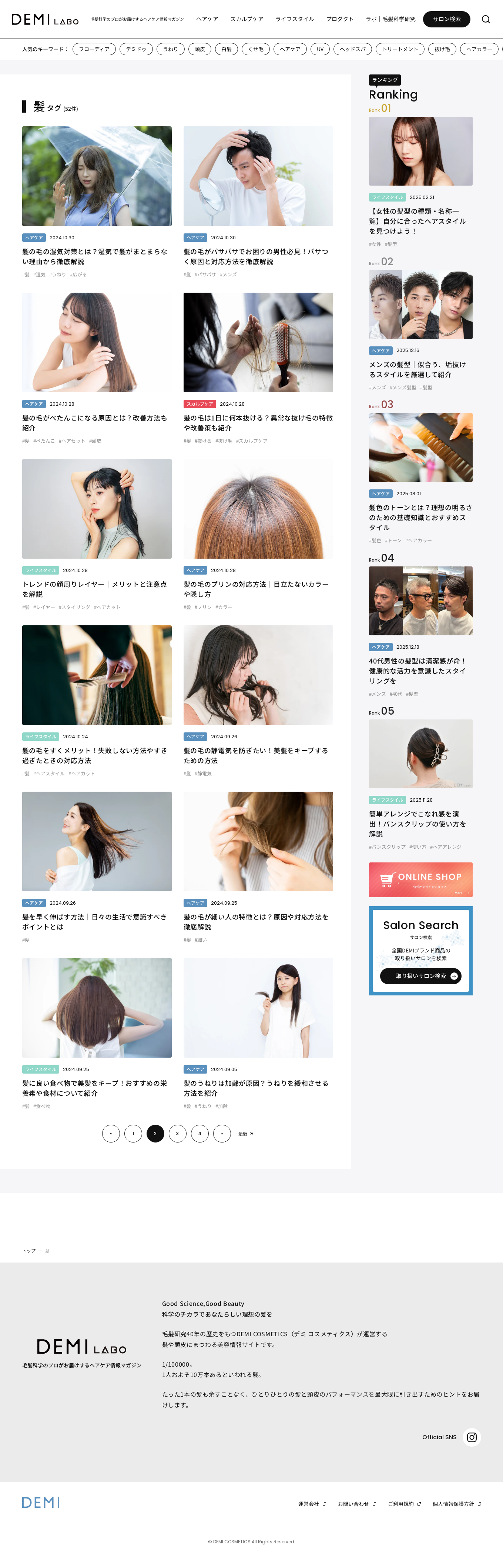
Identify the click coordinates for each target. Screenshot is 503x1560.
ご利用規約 (401, 1503)
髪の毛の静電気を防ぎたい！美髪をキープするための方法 (256, 755)
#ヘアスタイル (49, 773)
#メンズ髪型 (403, 387)
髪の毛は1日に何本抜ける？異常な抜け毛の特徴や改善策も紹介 (258, 422)
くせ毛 (256, 49)
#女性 (375, 243)
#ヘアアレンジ (446, 846)
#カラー (223, 607)
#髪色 (375, 540)
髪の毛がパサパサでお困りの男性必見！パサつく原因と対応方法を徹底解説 (256, 256)
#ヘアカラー (418, 540)
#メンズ (228, 274)
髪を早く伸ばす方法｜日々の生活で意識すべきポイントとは (94, 921)
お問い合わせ (353, 1503)
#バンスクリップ (387, 846)
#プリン (203, 607)
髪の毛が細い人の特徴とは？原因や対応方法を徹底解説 (256, 921)
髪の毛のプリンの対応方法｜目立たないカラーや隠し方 (256, 589)
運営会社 (308, 1503)
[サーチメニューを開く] (486, 19)
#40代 (396, 693)
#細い (201, 939)
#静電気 (203, 773)
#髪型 (391, 243)
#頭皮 (95, 440)
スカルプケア (247, 19)
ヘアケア (207, 19)
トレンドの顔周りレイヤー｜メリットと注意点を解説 (94, 589)
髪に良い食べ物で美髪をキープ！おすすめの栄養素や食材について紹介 (94, 1088)
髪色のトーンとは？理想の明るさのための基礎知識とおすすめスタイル (421, 517)
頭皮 (200, 49)
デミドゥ (136, 49)
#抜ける (203, 440)
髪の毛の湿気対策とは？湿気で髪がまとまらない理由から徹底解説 (95, 256)
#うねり (57, 274)
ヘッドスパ (353, 49)
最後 (242, 1133)
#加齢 (221, 1106)
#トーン (393, 540)
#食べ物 (41, 1106)
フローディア (94, 49)
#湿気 (39, 274)
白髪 (226, 49)
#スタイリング (74, 607)
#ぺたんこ (44, 440)
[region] (251, 49)
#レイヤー (44, 607)
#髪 (26, 274)
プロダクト (340, 19)
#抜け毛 (223, 440)
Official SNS (451, 1437)
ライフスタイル (294, 19)
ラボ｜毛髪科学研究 (391, 19)
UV (320, 49)
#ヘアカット (107, 607)
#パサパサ (205, 274)
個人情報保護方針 (453, 1503)
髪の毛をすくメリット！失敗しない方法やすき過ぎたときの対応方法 (95, 755)
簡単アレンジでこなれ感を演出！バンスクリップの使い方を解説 (417, 823)
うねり (170, 49)
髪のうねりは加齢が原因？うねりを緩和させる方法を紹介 (256, 1088)
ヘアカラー (479, 49)
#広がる (78, 274)
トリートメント (400, 49)
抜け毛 (442, 49)
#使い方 (417, 846)
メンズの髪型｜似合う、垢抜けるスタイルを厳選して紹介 (417, 369)
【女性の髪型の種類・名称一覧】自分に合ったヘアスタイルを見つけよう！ (417, 221)
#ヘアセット (72, 440)
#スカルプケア (252, 440)
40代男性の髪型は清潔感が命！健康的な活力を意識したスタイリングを (418, 670)
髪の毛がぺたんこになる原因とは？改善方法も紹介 (95, 422)
